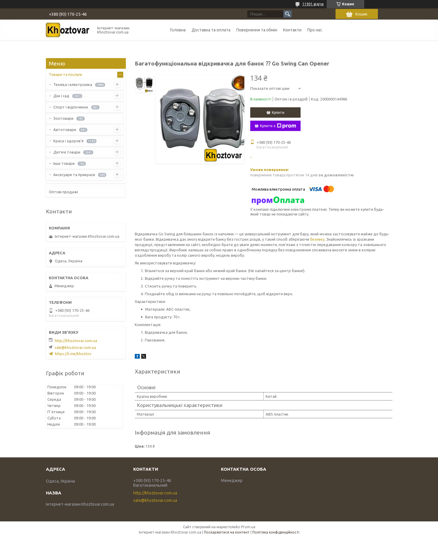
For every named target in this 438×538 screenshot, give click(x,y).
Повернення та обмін (256, 30)
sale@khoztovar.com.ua (75, 347)
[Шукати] (287, 13)
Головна (178, 30)
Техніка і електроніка (72, 84)
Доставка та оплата (211, 30)
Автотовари (64, 129)
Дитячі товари (66, 152)
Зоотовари (63, 118)
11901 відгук (313, 4)
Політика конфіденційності (275, 532)
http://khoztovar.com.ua (76, 341)
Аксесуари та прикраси (74, 175)
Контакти (292, 30)
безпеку (317, 239)
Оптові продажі (63, 192)
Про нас (314, 30)
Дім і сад (61, 96)
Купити (278, 112)
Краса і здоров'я (68, 141)
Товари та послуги (65, 74)
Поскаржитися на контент (227, 532)
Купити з (278, 126)
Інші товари (64, 163)
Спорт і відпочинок (70, 107)
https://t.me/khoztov (73, 354)
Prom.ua (248, 527)
